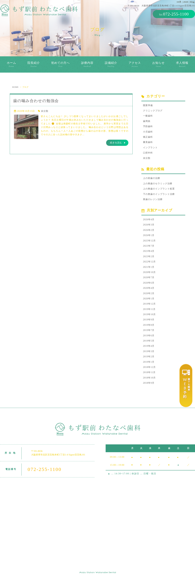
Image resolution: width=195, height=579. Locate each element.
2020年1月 (148, 298)
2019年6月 (148, 335)
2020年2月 (148, 293)
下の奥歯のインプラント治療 (159, 194)
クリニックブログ (152, 110)
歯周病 (146, 121)
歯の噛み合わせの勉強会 (36, 101)
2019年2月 (148, 356)
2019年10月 (149, 314)
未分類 (44, 111)
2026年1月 (148, 235)
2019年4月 (148, 346)
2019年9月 (148, 319)
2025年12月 (149, 240)
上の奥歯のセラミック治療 (157, 183)
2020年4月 (148, 288)
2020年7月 (148, 277)
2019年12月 (149, 304)
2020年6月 (148, 283)
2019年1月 (148, 362)
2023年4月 (148, 251)
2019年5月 (148, 341)
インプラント (150, 147)
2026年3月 (148, 224)
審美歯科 (148, 142)
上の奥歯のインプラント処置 (159, 189)
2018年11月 (149, 372)
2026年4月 (148, 219)
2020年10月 (149, 272)
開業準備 (148, 105)
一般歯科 (148, 116)
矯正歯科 (148, 137)
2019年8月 (148, 325)
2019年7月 (148, 330)
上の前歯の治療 (151, 178)
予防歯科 (148, 126)
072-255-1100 (176, 14)
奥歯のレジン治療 (152, 199)
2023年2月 (148, 256)
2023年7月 (148, 246)
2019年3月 (148, 351)
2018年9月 (148, 383)
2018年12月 (149, 367)
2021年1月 (148, 267)
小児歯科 (148, 132)
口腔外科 (148, 153)
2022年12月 (149, 261)
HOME (15, 87)
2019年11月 (149, 309)
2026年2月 (148, 230)
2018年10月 (149, 378)
